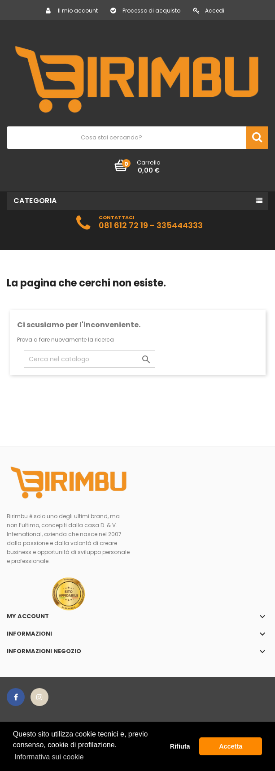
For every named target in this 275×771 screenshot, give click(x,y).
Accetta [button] (230, 746)
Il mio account (72, 10)
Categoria (35, 200)
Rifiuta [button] (180, 746)
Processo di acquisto (145, 10)
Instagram (39, 697)
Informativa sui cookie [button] (49, 757)
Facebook (16, 697)
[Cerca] (89, 359)
